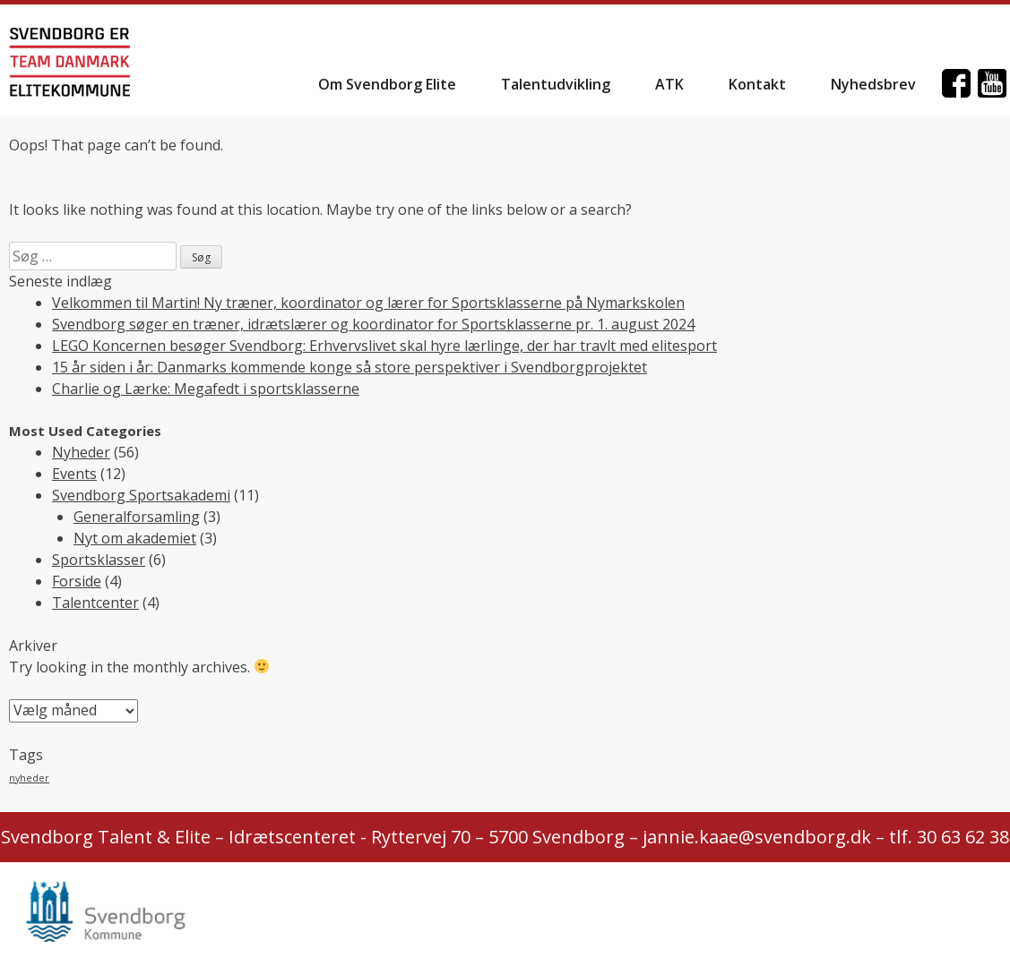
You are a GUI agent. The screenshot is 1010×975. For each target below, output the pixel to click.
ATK (669, 84)
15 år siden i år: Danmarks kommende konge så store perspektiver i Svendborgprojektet (349, 367)
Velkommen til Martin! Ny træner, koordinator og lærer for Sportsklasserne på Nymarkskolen (368, 302)
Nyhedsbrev (873, 84)
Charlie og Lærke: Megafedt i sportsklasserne (205, 388)
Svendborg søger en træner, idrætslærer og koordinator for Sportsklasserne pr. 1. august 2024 (373, 324)
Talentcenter (95, 602)
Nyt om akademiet (134, 538)
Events (74, 473)
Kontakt (757, 84)
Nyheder (81, 452)
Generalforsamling (136, 516)
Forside (76, 581)
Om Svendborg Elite (387, 84)
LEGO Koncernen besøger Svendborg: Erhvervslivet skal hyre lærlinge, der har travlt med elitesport (384, 345)
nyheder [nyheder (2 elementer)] (29, 778)
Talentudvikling (555, 84)
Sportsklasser (98, 559)
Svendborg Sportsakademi (141, 495)
